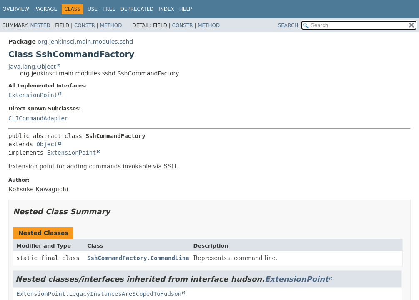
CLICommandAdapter (38, 118)
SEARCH (288, 25)
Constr (84, 25)
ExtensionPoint (33, 95)
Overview (16, 9)
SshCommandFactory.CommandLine (138, 258)
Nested (40, 25)
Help (185, 9)
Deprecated (137, 9)
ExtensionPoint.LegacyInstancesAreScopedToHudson (98, 293)
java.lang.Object (32, 66)
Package (45, 9)
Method (111, 25)
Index (166, 9)
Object (47, 144)
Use (93, 9)
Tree (109, 9)
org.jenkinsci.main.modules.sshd (85, 41)
